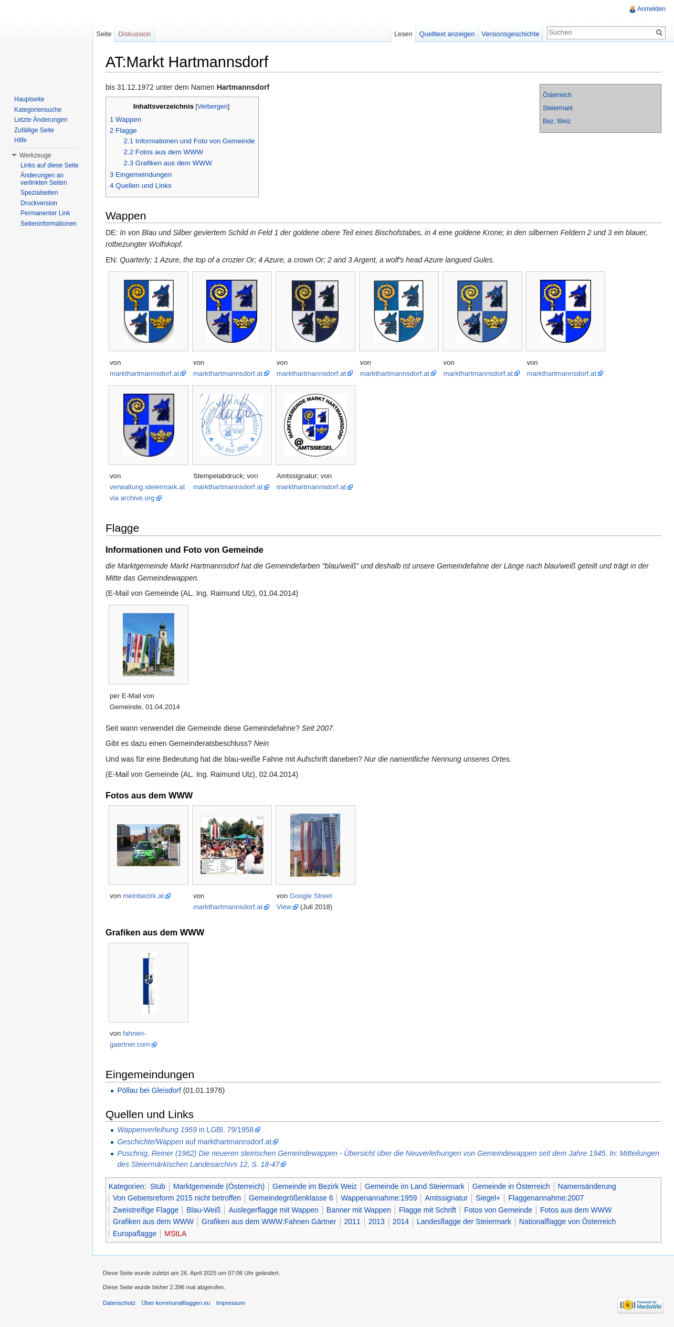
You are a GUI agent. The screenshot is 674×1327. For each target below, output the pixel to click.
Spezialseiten (39, 192)
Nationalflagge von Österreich (567, 1221)
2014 (401, 1221)
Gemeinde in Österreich (511, 1186)
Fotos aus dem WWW (576, 1210)
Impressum (230, 1303)
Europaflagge (134, 1233)
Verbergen (212, 106)
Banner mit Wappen (359, 1210)
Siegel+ (488, 1198)
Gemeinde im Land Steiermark (415, 1186)
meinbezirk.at (143, 896)
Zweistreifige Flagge (145, 1210)
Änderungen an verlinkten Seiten (43, 179)
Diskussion (134, 34)
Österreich (557, 95)
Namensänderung (587, 1186)
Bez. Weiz (557, 121)
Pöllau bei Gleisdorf (149, 1090)
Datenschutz (119, 1303)
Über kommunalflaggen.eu (175, 1303)
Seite (103, 34)
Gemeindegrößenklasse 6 (291, 1198)
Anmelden (651, 9)
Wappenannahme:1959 (379, 1198)
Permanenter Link (45, 213)
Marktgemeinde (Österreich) (219, 1186)
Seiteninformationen (48, 223)
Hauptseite (29, 99)
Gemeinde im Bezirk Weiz (314, 1186)
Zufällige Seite (34, 130)
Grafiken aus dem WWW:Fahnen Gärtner (269, 1221)
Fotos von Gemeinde (498, 1210)
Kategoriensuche (37, 109)
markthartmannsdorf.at (144, 373)
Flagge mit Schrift (427, 1210)
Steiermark (558, 108)
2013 (376, 1221)
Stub (157, 1186)
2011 (352, 1221)
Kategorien (126, 1186)
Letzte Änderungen (40, 119)
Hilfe (20, 140)
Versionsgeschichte (510, 34)
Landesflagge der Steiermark (464, 1221)
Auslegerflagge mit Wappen (273, 1210)
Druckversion (38, 203)
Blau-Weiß (203, 1210)
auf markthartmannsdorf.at (194, 1142)
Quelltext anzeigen (447, 34)
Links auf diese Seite (49, 165)
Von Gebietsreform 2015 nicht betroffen (177, 1198)
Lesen (403, 34)
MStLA (175, 1233)
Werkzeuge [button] (35, 155)
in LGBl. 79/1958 (185, 1129)
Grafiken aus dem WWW (153, 1221)
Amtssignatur (446, 1198)
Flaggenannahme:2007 (546, 1198)
